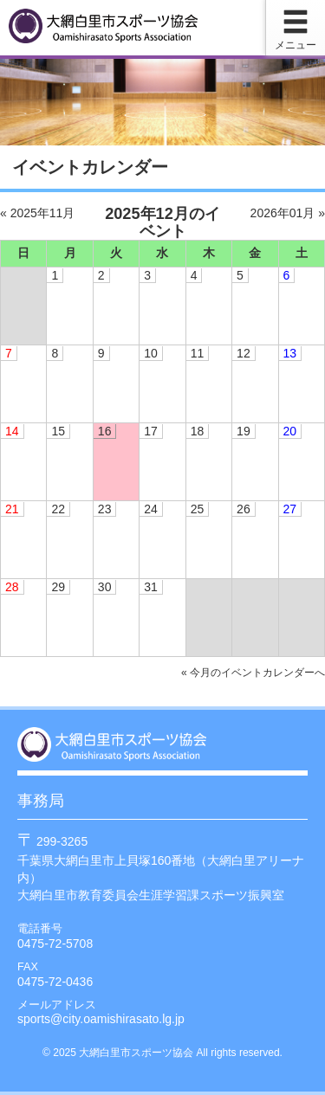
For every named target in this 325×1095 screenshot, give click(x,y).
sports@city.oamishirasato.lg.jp (101, 1019)
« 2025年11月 (37, 213)
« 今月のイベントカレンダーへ (253, 673)
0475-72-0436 (55, 982)
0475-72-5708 (55, 943)
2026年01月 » (287, 213)
